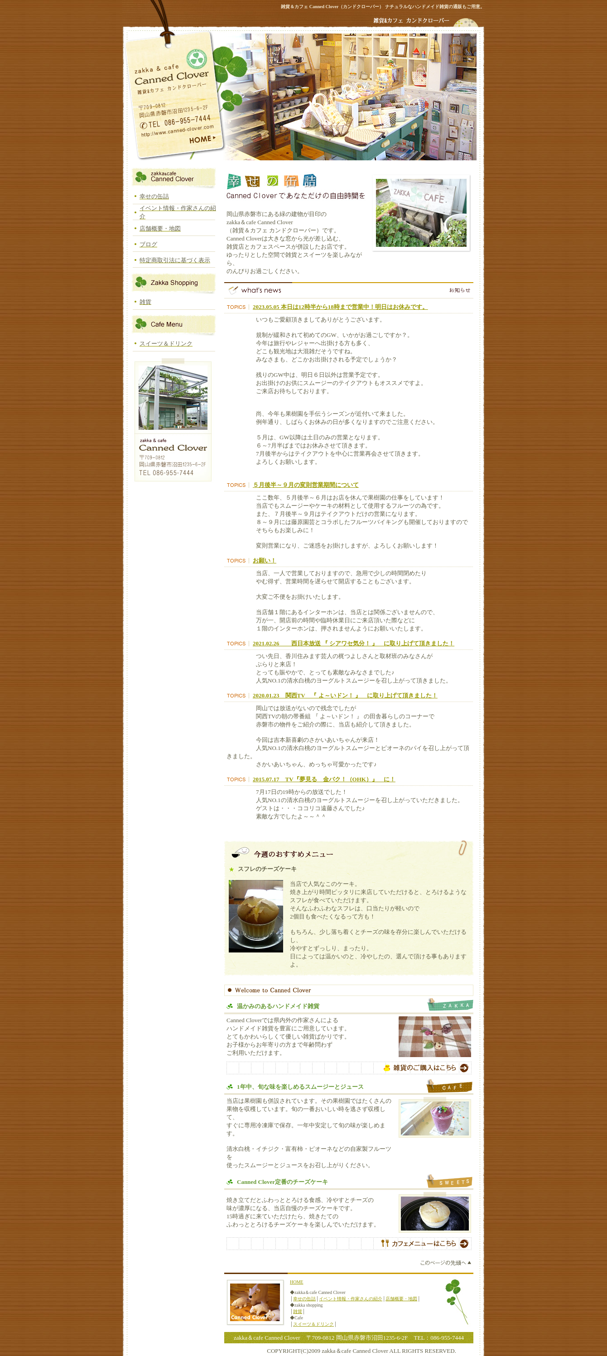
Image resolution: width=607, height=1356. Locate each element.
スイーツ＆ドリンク (313, 1324)
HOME (296, 1281)
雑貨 (297, 1311)
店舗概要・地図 (401, 1298)
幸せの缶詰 (304, 1298)
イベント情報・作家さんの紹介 (350, 1298)
